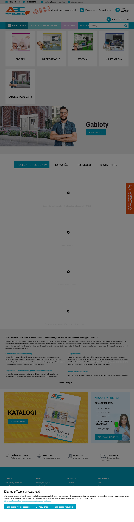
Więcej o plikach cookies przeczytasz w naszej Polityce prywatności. (27, 501)
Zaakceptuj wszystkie (64, 507)
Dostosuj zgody (42, 507)
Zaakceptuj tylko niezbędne (18, 507)
